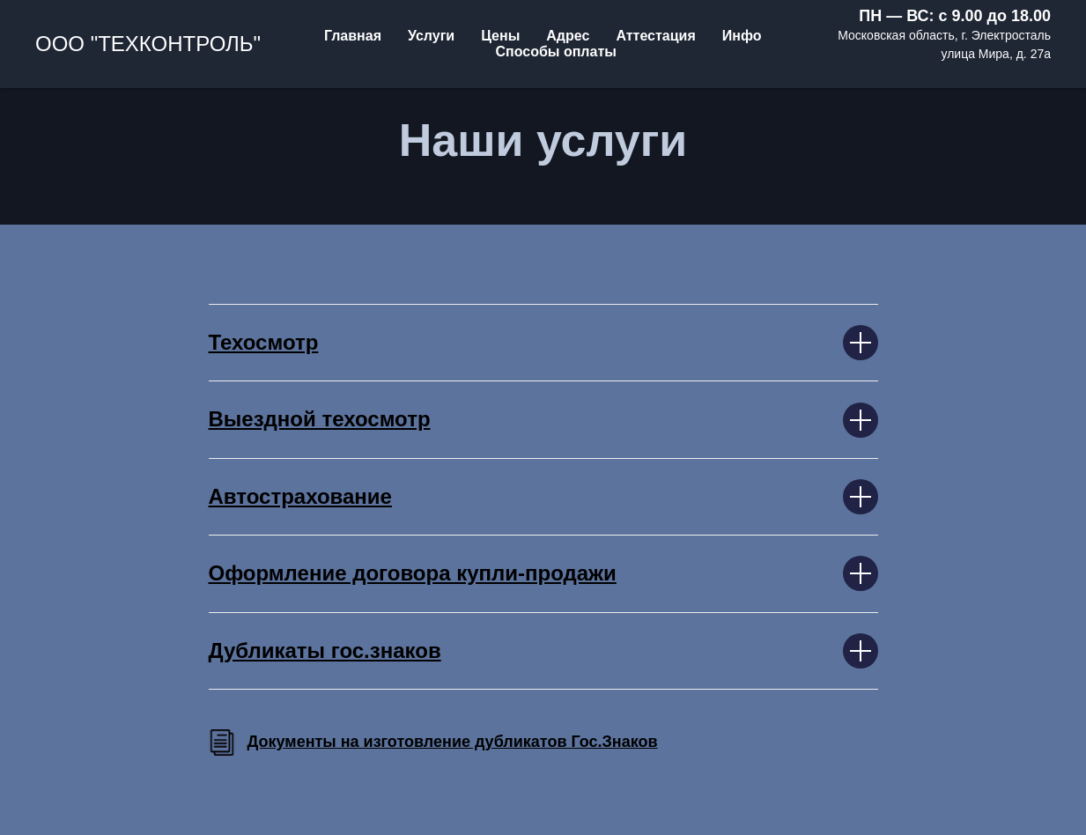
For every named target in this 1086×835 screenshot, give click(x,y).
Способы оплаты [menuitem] (555, 51)
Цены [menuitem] (500, 35)
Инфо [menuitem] (742, 35)
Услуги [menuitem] (431, 35)
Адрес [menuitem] (567, 35)
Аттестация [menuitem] (655, 35)
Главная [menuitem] (352, 35)
